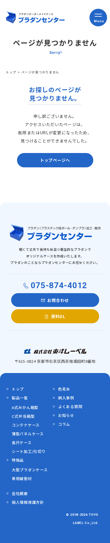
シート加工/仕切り (28, 451)
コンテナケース (26, 425)
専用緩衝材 (22, 478)
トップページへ (55, 160)
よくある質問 (70, 406)
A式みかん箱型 (25, 407)
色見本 (64, 389)
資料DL (58, 316)
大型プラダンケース (30, 469)
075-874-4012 (59, 285)
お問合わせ (58, 300)
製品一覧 (20, 398)
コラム (64, 424)
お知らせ (66, 415)
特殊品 (18, 460)
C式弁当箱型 (23, 416)
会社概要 (20, 493)
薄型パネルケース (28, 434)
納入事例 (66, 398)
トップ (11, 72)
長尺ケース (22, 442)
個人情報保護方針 (28, 502)
